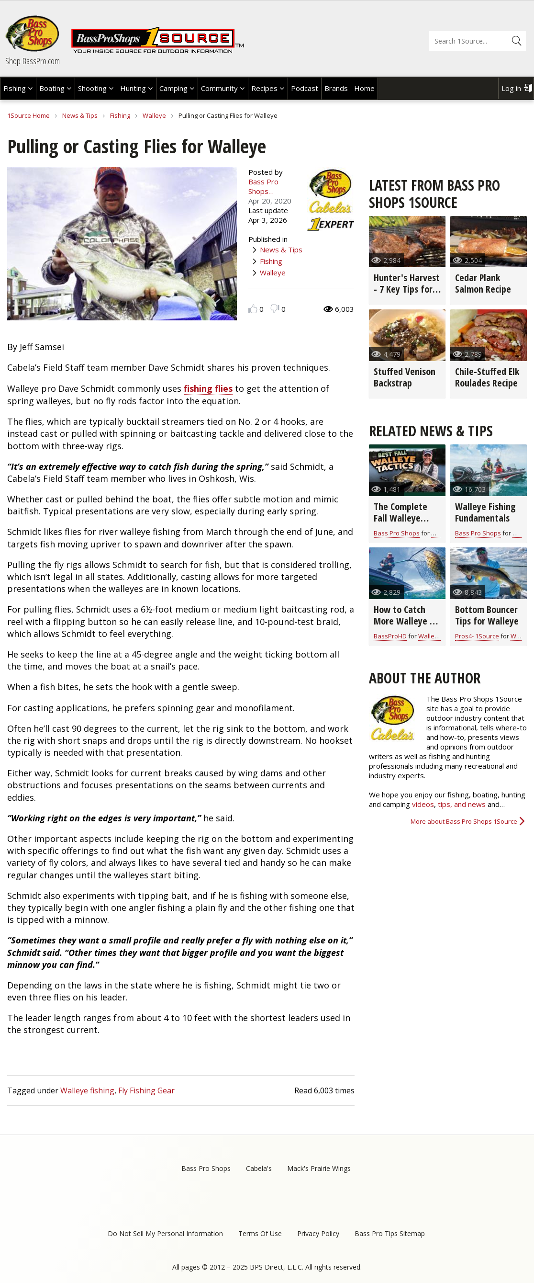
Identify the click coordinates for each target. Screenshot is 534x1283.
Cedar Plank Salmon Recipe (483, 283)
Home (364, 88)
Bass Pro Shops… (263, 186)
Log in (511, 88)
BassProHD (390, 636)
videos (423, 804)
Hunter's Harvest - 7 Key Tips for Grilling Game (407, 289)
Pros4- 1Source (477, 636)
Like (252, 308)
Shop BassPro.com (32, 61)
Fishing (14, 88)
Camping (173, 88)
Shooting (92, 88)
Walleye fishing (87, 1090)
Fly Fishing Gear (146, 1090)
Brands (336, 88)
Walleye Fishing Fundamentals (485, 512)
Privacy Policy (318, 1233)
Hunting (133, 88)
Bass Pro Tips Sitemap (390, 1233)
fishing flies (208, 388)
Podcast (304, 88)
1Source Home (28, 115)
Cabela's (259, 1168)
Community (219, 88)
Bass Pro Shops (397, 533)
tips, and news (463, 804)
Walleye (154, 115)
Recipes (264, 88)
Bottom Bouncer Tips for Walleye (487, 615)
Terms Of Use (260, 1233)
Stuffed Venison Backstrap (404, 377)
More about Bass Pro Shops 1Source (464, 821)
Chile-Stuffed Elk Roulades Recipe (487, 377)
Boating (52, 88)
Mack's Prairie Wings (319, 1168)
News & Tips (80, 115)
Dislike (274, 308)
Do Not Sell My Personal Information (165, 1233)
